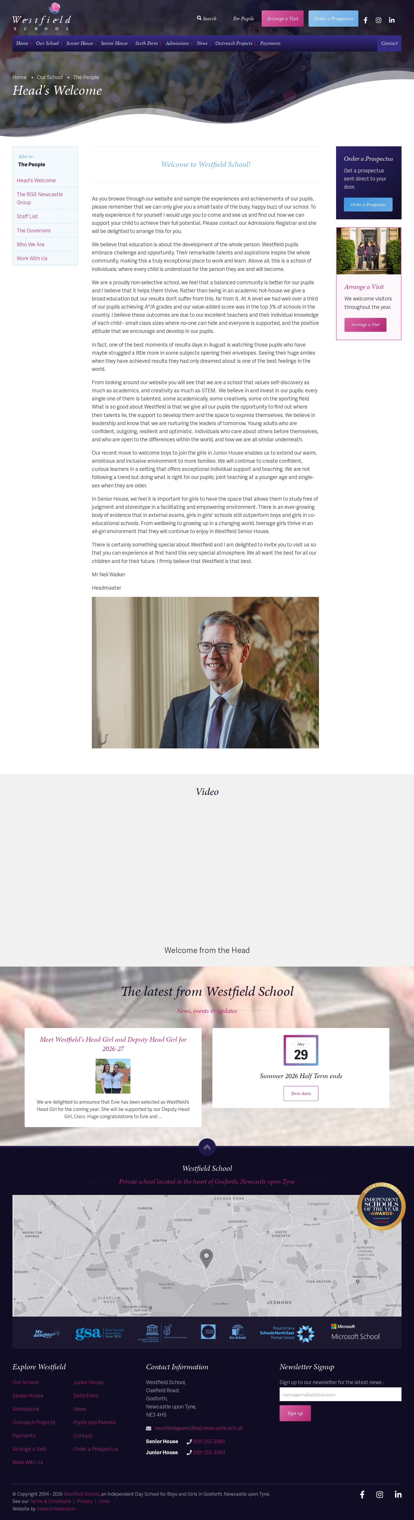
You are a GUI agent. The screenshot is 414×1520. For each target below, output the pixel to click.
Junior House (79, 43)
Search (206, 18)
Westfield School (81, 1493)
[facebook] (366, 20)
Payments (270, 43)
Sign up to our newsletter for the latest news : (332, 1382)
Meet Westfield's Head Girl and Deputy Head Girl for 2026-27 (113, 1044)
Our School (47, 43)
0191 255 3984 (209, 1452)
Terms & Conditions (50, 1501)
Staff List (27, 216)
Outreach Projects (233, 43)
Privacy (85, 1501)
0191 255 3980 (209, 1441)
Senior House (114, 43)
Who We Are (31, 244)
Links (104, 1501)
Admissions (177, 43)
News (202, 43)
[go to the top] (207, 1147)
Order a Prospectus (333, 18)
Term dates (301, 1093)
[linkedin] (392, 20)
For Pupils (243, 18)
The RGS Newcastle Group (40, 198)
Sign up (295, 1413)
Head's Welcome (36, 180)
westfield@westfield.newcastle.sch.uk (199, 1427)
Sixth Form (146, 43)
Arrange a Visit (282, 18)
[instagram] (378, 20)
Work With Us (32, 258)
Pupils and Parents (94, 1422)
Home (22, 43)
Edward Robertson (56, 1508)
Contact (389, 43)
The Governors (34, 230)
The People (31, 164)
